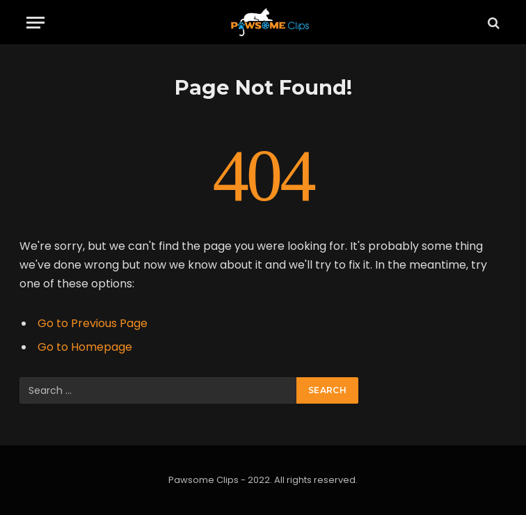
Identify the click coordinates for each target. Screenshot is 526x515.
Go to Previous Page (93, 323)
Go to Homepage (85, 347)
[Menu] (35, 22)
